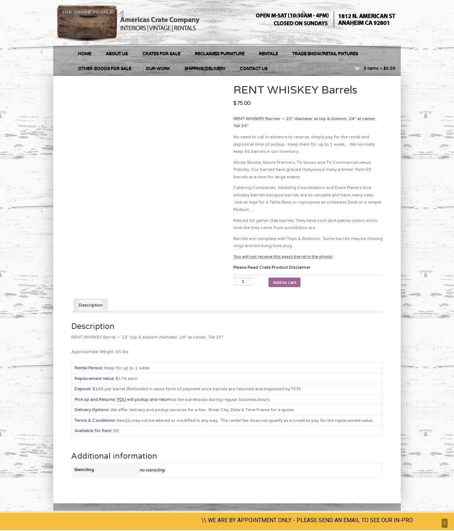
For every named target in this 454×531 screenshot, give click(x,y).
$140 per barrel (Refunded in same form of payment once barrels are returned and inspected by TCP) (187, 388)
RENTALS (268, 53)
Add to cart (284, 282)
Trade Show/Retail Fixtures (325, 53)
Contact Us (253, 68)
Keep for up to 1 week (111, 367)
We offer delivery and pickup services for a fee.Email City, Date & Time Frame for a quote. (185, 409)
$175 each (106, 378)
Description (91, 305)
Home (84, 53)
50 (115, 430)
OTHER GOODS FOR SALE (104, 68)
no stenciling (152, 470)
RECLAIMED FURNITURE (219, 53)
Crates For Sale (161, 53)
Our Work (158, 68)
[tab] (90, 306)
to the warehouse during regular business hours (172, 399)
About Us (117, 53)
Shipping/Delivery (204, 68)
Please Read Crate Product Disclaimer (272, 267)
